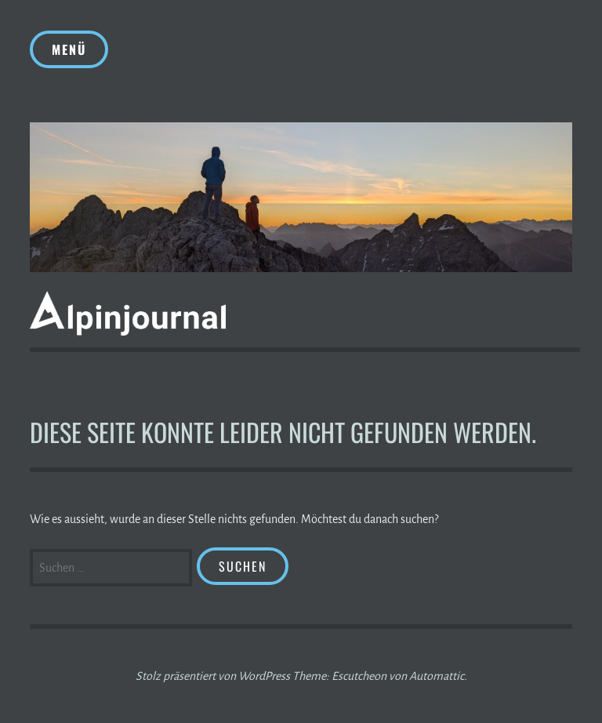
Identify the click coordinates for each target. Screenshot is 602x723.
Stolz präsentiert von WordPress (213, 676)
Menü (69, 49)
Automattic (436, 676)
